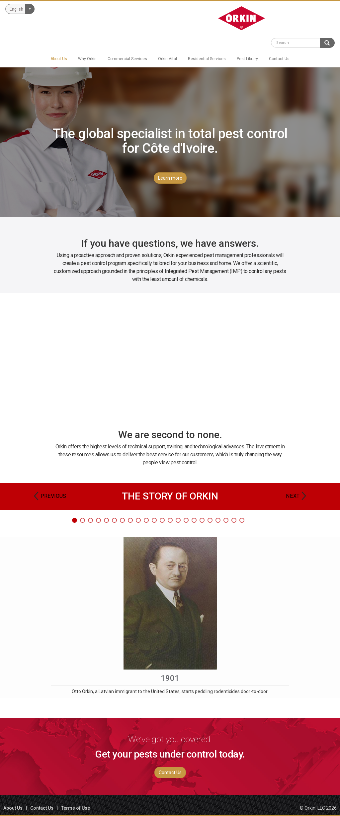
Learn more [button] (170, 178)
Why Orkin (87, 58)
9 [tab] (138, 520)
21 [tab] (233, 520)
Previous (53, 496)
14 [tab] (178, 520)
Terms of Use (75, 808)
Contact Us (279, 58)
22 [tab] (241, 520)
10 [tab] (146, 520)
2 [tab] (82, 520)
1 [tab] (74, 520)
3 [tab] (90, 520)
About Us (58, 58)
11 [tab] (154, 520)
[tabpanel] (170, 617)
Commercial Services (127, 58)
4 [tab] (98, 520)
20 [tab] (225, 520)
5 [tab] (106, 520)
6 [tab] (114, 520)
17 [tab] (202, 520)
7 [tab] (122, 520)
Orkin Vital (167, 58)
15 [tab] (186, 520)
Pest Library (247, 58)
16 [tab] (194, 520)
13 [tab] (170, 520)
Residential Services (207, 58)
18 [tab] (210, 520)
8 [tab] (130, 520)
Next (292, 496)
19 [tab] (217, 520)
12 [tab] (162, 520)
